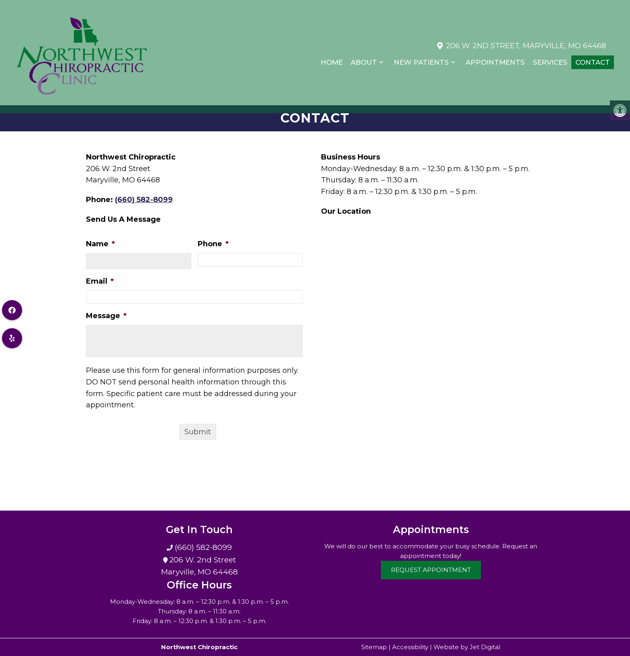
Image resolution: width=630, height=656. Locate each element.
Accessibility (410, 647)
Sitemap (374, 647)
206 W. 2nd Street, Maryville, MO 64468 (526, 41)
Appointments (495, 59)
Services (550, 59)
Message (106, 315)
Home (332, 59)
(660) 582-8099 (144, 199)
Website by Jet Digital (467, 647)
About (364, 59)
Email (100, 281)
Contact (592, 59)
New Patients (421, 59)
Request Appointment (431, 570)
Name (100, 243)
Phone (213, 243)
